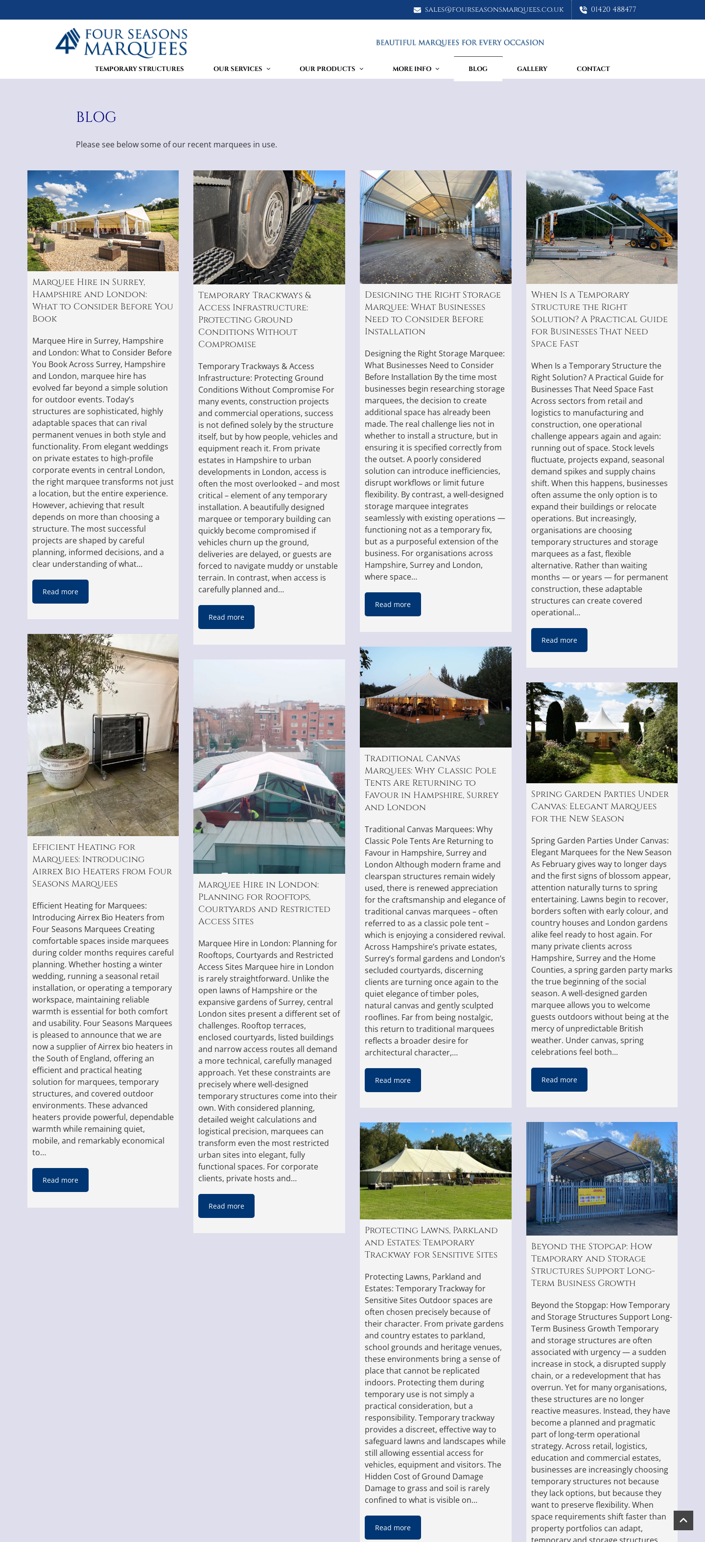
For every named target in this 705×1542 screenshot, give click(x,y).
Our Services (241, 69)
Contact (593, 69)
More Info (416, 69)
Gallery (532, 69)
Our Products (331, 69)
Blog (478, 69)
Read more (60, 591)
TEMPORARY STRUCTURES (139, 69)
